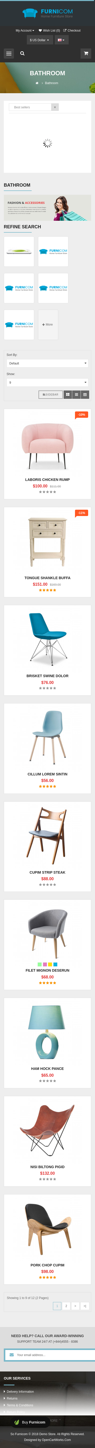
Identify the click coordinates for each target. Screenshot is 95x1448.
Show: (11, 374)
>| (85, 1306)
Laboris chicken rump (47, 480)
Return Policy (16, 1412)
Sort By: (12, 355)
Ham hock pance (47, 1069)
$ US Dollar (39, 40)
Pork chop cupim (48, 1265)
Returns (12, 1398)
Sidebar (51, 394)
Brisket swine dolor (48, 676)
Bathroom (51, 83)
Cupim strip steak (47, 872)
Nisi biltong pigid (47, 1167)
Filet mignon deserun (47, 970)
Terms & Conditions (20, 1405)
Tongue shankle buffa (48, 578)
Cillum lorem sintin (47, 774)
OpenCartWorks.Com (56, 1440)
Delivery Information (20, 1391)
